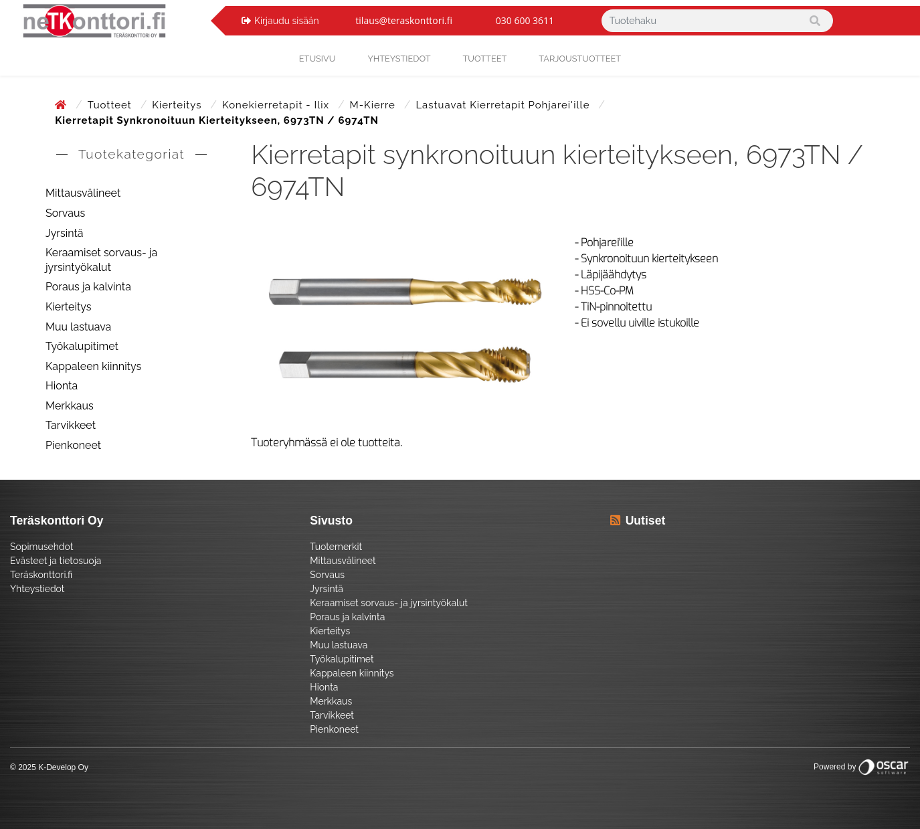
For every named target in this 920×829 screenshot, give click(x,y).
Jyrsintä (64, 233)
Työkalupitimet (81, 346)
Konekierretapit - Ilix (277, 105)
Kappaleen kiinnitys (93, 366)
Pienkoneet (73, 445)
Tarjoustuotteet (580, 59)
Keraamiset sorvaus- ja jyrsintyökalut (101, 260)
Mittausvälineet (82, 193)
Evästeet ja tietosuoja (55, 560)
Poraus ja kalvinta (88, 286)
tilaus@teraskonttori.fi (403, 20)
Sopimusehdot (41, 546)
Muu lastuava (78, 326)
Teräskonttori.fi (41, 574)
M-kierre (374, 105)
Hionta (61, 385)
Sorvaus (65, 213)
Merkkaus (69, 405)
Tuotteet (485, 59)
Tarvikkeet (70, 425)
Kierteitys (178, 105)
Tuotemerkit (336, 546)
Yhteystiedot (37, 588)
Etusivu (317, 59)
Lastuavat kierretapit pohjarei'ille (504, 105)
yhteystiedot (398, 59)
